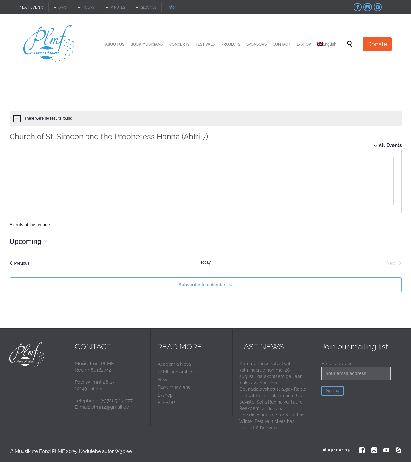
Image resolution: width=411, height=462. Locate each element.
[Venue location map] (205, 181)
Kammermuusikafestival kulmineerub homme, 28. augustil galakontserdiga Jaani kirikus (271, 373)
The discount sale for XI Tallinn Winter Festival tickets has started (271, 421)
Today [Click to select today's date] (205, 262)
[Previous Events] (20, 263)
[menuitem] (326, 44)
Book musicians (174, 387)
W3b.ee (123, 451)
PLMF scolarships (176, 371)
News (164, 379)
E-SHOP (166, 402)
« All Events (388, 145)
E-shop (165, 395)
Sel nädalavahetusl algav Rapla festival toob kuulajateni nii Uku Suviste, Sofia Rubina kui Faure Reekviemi (272, 399)
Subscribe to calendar (202, 284)
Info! (171, 7)
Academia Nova (174, 364)
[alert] (206, 118)
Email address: (356, 370)
